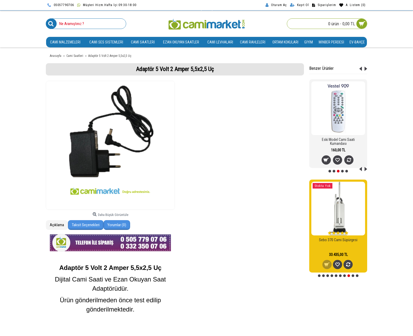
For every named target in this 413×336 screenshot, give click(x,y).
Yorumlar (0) (116, 225)
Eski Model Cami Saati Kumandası (338, 141)
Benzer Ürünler (321, 68)
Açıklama (57, 225)
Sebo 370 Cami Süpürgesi (338, 240)
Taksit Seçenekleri (86, 225)
